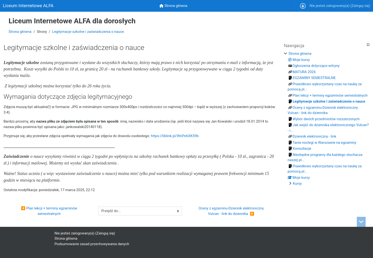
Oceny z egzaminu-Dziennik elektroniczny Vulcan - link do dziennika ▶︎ (231, 211)
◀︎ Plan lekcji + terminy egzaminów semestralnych (49, 211)
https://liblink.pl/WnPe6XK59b (175, 136)
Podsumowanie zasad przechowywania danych (91, 244)
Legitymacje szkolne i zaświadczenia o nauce (88, 32)
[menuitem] (173, 6)
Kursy (297, 183)
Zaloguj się (360, 6)
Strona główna (20, 32)
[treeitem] (326, 118)
